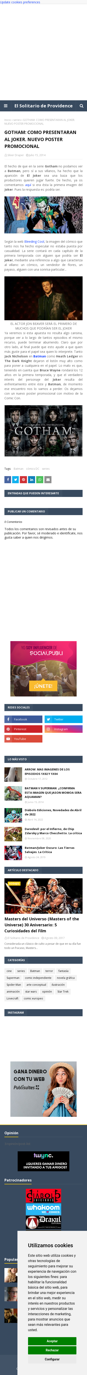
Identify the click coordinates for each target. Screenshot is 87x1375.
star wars (31, 991)
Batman (39, 356)
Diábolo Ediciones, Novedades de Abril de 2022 (53, 812)
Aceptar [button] (52, 1341)
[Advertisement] (43, 52)
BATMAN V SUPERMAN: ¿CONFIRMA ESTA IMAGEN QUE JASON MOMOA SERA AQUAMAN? (53, 792)
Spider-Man (14, 985)
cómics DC (32, 469)
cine (9, 971)
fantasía (63, 971)
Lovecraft (12, 998)
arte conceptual (36, 985)
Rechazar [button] (52, 1350)
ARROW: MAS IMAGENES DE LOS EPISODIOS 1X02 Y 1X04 (47, 771)
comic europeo (33, 998)
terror (49, 971)
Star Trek (62, 991)
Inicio (7, 120)
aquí (29, 185)
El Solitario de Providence (43, 106)
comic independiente (38, 978)
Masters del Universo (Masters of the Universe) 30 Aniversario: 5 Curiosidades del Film (41, 924)
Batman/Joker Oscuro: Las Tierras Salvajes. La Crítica (49, 850)
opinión (47, 991)
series (17, 120)
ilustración (58, 985)
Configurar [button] (52, 1359)
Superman (13, 978)
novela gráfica (66, 978)
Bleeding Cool (34, 241)
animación (13, 991)
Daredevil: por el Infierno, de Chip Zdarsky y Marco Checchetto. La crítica (53, 831)
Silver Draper (16, 155)
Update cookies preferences (20, 2)
